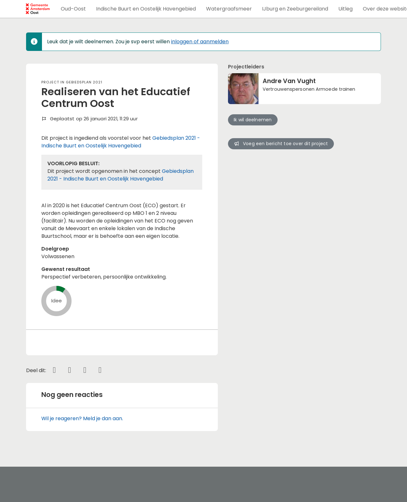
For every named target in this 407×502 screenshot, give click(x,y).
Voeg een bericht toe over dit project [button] (281, 143)
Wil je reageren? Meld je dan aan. (82, 418)
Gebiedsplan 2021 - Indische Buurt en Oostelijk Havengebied (120, 141)
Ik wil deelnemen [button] (253, 120)
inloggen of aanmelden (200, 41)
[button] (73, 9)
